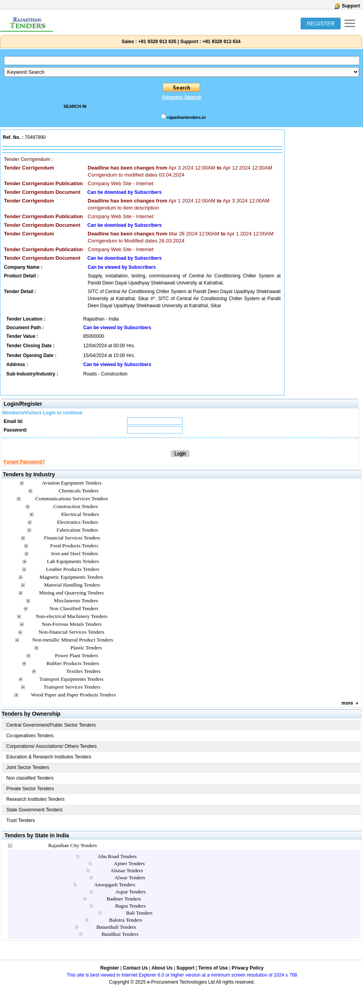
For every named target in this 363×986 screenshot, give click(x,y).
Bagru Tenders (130, 906)
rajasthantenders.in (186, 117)
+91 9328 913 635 (156, 41)
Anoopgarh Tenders (114, 885)
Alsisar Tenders (126, 870)
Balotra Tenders (125, 920)
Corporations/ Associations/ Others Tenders (51, 746)
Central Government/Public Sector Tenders (51, 725)
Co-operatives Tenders (30, 735)
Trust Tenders (20, 820)
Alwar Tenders (130, 877)
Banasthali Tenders (116, 927)
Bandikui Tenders (120, 934)
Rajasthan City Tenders (72, 845)
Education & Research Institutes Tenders (48, 757)
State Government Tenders (34, 810)
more (347, 703)
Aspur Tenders (130, 892)
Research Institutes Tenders (35, 799)
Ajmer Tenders (129, 863)
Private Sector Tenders (30, 788)
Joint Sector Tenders (27, 767)
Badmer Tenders (124, 899)
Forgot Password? (24, 462)
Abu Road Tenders (117, 856)
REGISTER (320, 23)
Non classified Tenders (30, 778)
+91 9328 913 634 (221, 41)
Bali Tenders (139, 913)
